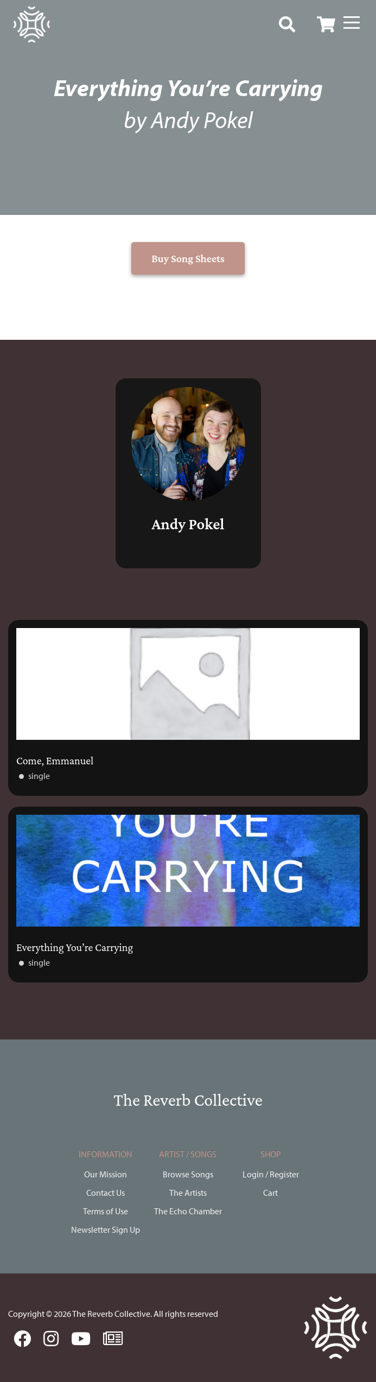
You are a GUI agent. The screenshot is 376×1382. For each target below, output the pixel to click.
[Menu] (351, 22)
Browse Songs (188, 1174)
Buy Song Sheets (188, 258)
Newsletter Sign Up (105, 1229)
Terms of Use (105, 1211)
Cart (270, 1192)
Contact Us (105, 1192)
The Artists (188, 1192)
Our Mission (105, 1174)
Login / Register (271, 1174)
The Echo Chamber (188, 1211)
